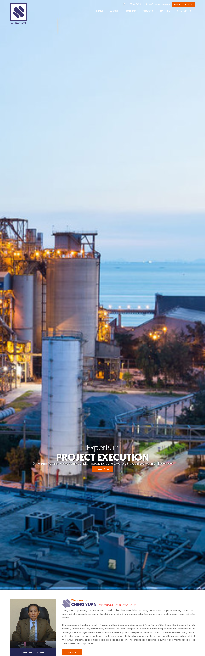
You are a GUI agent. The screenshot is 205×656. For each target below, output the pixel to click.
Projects (130, 11)
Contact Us (184, 11)
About (114, 11)
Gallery (165, 11)
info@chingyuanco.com (159, 4)
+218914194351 (134, 4)
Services (148, 11)
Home (100, 11)
